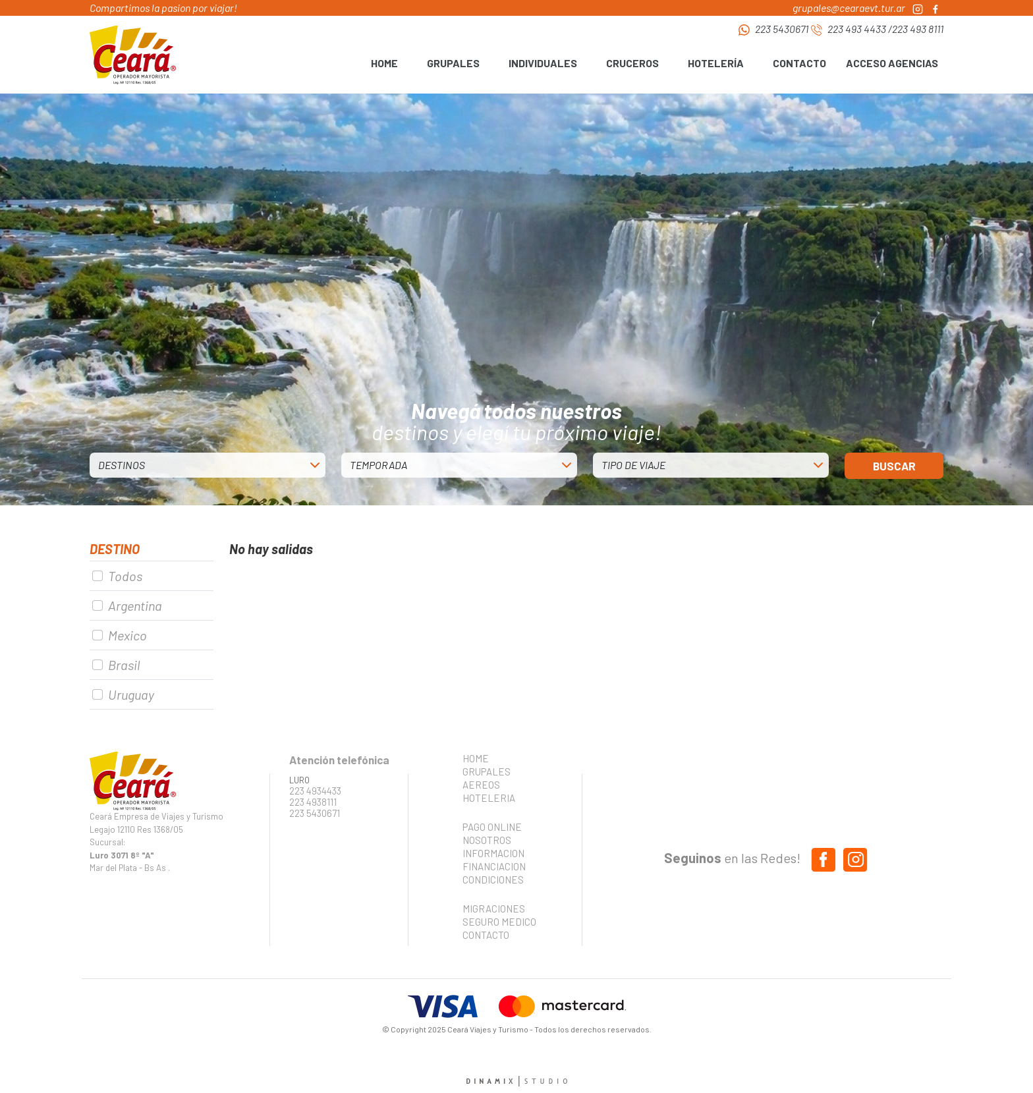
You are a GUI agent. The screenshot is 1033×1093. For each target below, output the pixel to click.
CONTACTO (799, 63)
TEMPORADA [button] (378, 465)
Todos (125, 576)
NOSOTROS (486, 840)
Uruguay (131, 694)
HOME (384, 63)
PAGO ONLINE (492, 827)
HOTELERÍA (716, 63)
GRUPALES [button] (453, 63)
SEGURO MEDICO (495, 922)
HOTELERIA (488, 798)
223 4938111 (313, 802)
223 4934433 (315, 791)
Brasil (124, 665)
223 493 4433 (856, 28)
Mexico (127, 635)
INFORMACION (493, 853)
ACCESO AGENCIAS (892, 63)
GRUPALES (486, 771)
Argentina (135, 605)
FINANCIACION (494, 866)
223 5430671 (781, 28)
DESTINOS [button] (121, 465)
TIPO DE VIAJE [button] (633, 465)
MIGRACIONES (493, 908)
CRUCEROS (632, 63)
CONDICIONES (493, 879)
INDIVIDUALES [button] (543, 63)
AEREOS (481, 785)
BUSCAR (894, 465)
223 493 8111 (917, 28)
